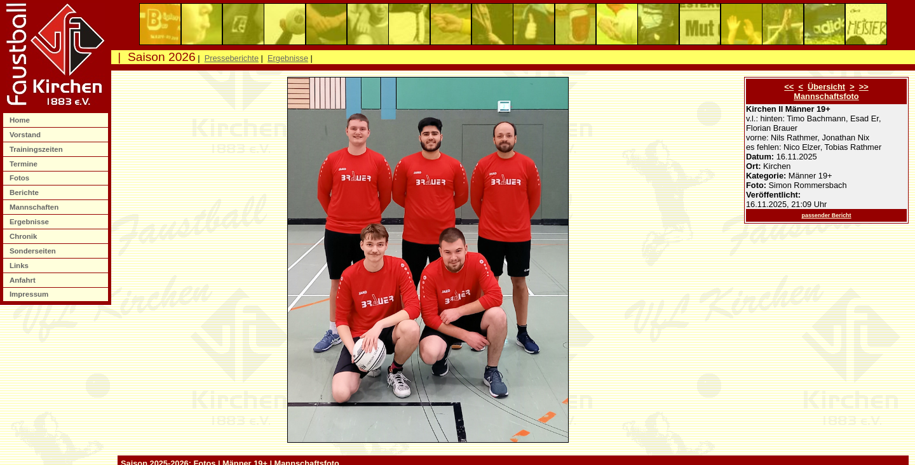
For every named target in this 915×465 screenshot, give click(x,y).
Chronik (24, 236)
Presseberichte (232, 58)
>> (864, 86)
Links (20, 265)
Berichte (25, 192)
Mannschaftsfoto (826, 96)
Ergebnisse (30, 222)
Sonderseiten (34, 251)
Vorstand (26, 134)
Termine (24, 164)
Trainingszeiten (37, 149)
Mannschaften (35, 207)
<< (789, 86)
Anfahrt (23, 280)
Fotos (21, 178)
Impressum (30, 294)
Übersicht (826, 86)
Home (21, 120)
